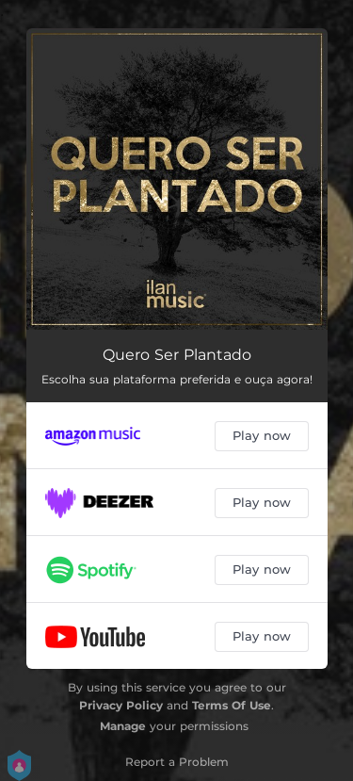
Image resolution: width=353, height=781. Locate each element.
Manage (123, 726)
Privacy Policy (121, 705)
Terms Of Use (231, 705)
